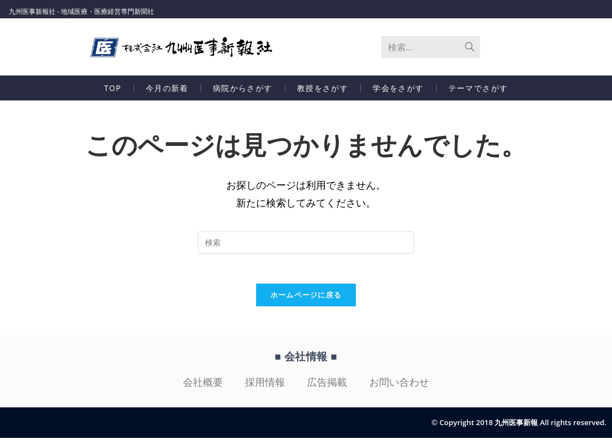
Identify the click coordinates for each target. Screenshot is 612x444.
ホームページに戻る (306, 301)
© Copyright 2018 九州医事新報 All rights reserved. (513, 428)
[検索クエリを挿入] (306, 245)
